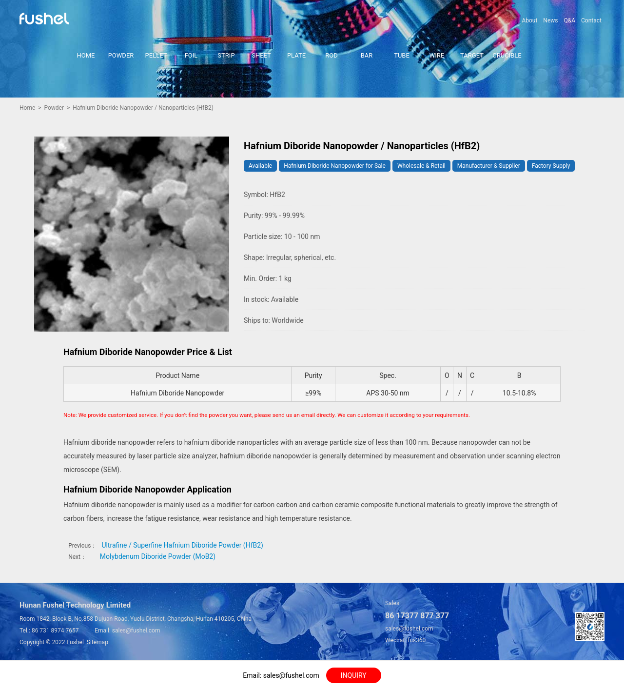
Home (27, 107)
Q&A (569, 20)
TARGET (472, 55)
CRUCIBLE (506, 55)
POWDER (121, 55)
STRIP (225, 55)
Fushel (75, 642)
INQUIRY (354, 675)
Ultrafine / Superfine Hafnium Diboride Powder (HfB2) (182, 545)
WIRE (436, 55)
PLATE (296, 55)
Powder (54, 107)
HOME (86, 55)
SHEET (261, 55)
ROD (331, 55)
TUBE (402, 55)
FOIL (191, 55)
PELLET (156, 55)
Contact (591, 20)
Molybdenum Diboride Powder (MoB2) (157, 556)
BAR (367, 55)
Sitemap (97, 642)
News (550, 20)
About (529, 20)
